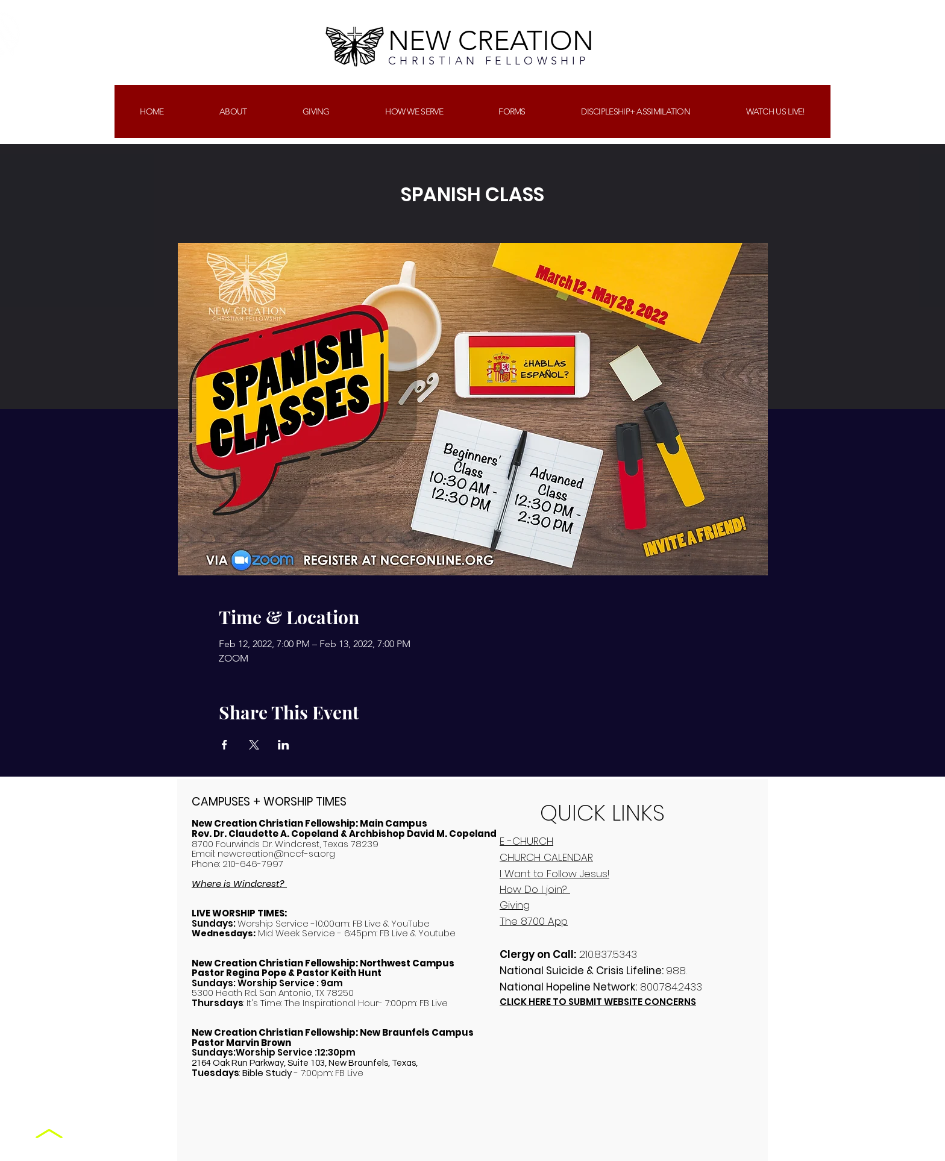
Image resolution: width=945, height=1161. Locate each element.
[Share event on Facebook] (224, 744)
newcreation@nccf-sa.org (276, 853)
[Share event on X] (254, 744)
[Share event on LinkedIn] (283, 744)
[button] (316, 111)
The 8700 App (534, 921)
